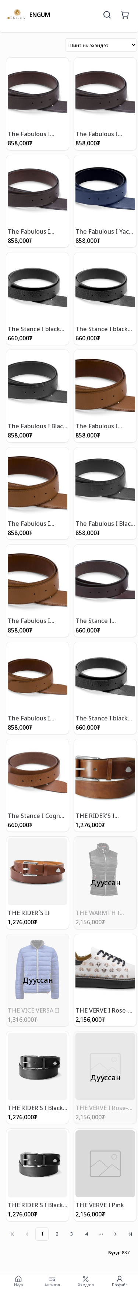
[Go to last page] (130, 1234)
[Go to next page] (115, 1234)
